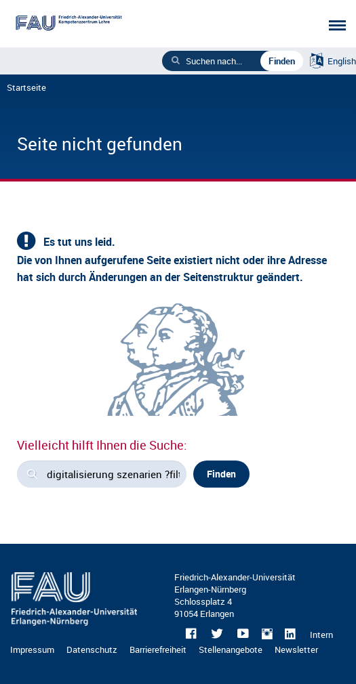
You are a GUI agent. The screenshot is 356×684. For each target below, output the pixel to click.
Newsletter (296, 649)
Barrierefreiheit (158, 649)
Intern (321, 634)
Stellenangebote (230, 649)
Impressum (32, 649)
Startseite (26, 87)
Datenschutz (91, 649)
